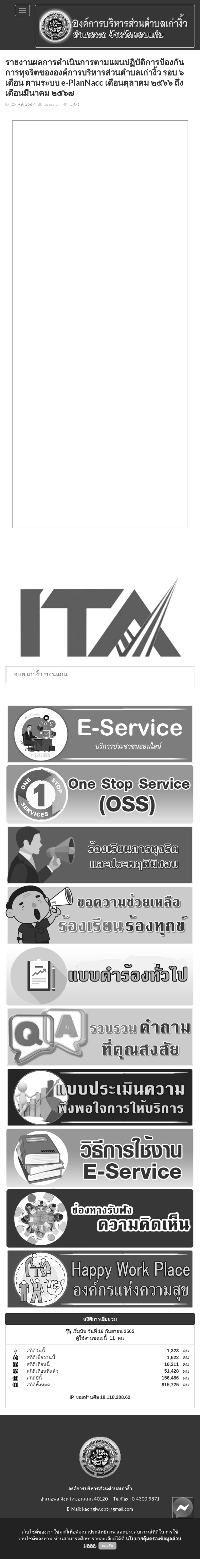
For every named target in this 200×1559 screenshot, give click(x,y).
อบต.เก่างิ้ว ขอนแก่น (41, 674)
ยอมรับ (107, 1546)
